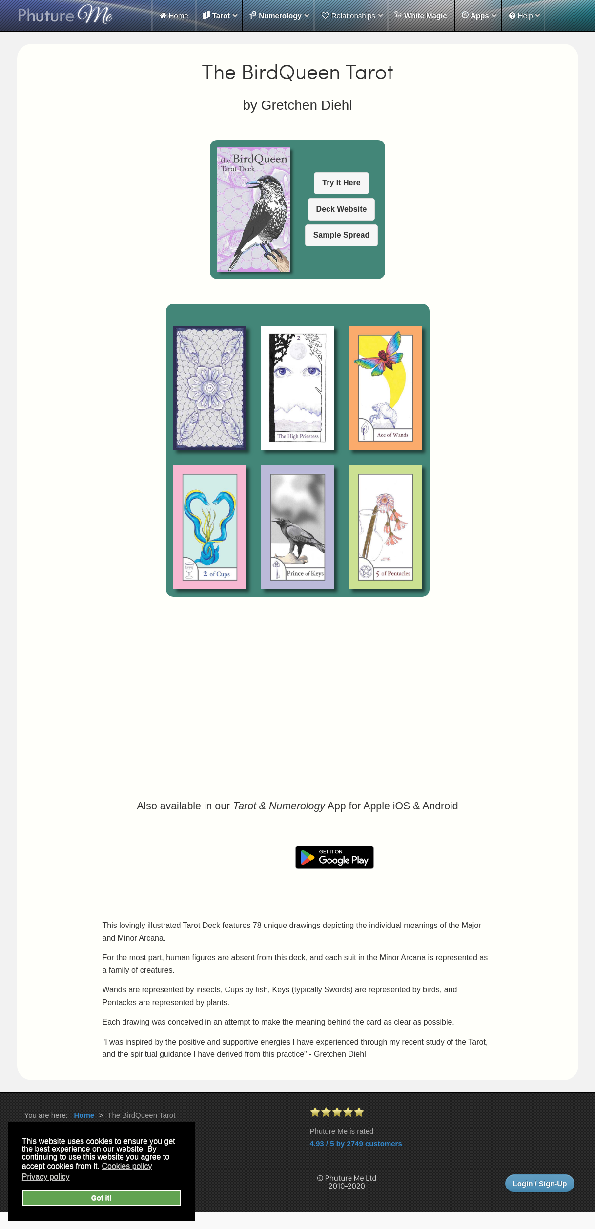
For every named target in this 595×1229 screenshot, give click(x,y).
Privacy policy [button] (46, 1176)
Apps (475, 15)
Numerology (275, 15)
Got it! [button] (101, 1198)
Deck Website (341, 209)
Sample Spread (341, 235)
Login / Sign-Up (540, 1183)
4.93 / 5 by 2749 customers (356, 1143)
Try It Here (341, 183)
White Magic (420, 15)
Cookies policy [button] (127, 1166)
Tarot (216, 15)
